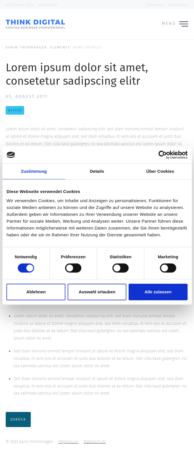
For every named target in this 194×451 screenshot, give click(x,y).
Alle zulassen (157, 291)
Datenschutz (178, 5)
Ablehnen (36, 291)
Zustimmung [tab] (34, 171)
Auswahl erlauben (97, 291)
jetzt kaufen (48, 5)
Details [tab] (97, 171)
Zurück (18, 419)
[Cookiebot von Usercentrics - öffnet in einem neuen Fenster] (162, 155)
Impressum (155, 5)
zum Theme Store (20, 5)
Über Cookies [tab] (160, 171)
